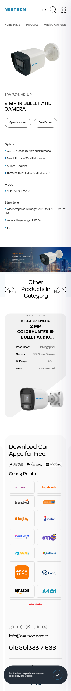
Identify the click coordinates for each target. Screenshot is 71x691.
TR (44, 10)
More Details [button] (25, 676)
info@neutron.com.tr (28, 636)
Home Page (12, 24)
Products (32, 24)
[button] (57, 675)
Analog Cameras (55, 24)
